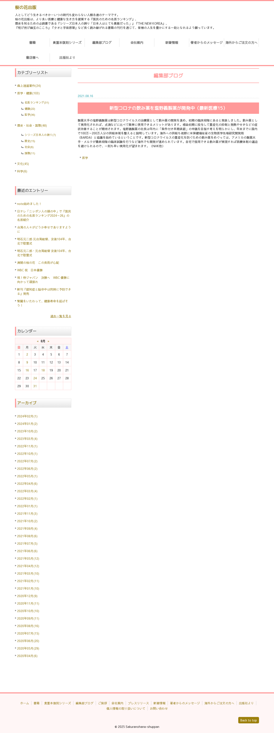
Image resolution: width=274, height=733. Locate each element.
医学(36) (30, 115)
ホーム (24, 703)
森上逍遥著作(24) (29, 85)
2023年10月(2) (27, 431)
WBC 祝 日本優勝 (30, 270)
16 (27, 370)
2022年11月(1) (27, 446)
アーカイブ (26, 403)
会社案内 (136, 42)
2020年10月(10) (28, 611)
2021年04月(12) (28, 566)
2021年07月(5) (27, 543)
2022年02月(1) (27, 498)
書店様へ (32, 57)
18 (43, 370)
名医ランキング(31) (37, 102)
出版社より (67, 57)
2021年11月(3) (27, 513)
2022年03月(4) (27, 491)
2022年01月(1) (27, 506)
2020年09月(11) (28, 618)
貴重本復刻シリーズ (67, 42)
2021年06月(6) (27, 551)
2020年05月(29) (28, 648)
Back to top (248, 720)
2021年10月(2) (27, 521)
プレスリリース (138, 703)
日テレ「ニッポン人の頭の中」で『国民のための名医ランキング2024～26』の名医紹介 (44, 215)
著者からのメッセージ (207, 42)
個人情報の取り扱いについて (125, 708)
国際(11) (30, 153)
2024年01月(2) (27, 423)
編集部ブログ (102, 42)
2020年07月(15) (28, 633)
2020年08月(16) (28, 626)
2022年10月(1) (27, 453)
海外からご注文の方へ (241, 42)
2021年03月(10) (28, 573)
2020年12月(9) (27, 596)
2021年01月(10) (28, 588)
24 (35, 378)
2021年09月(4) (27, 528)
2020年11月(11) (28, 603)
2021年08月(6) (27, 536)
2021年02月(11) (28, 581)
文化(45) (23, 164)
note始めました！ (29, 204)
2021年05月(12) (28, 558)
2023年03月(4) (27, 438)
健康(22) (30, 109)
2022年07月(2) (27, 461)
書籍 (32, 42)
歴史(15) (30, 141)
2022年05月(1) (27, 476)
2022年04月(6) (27, 483)
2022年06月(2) (27, 468)
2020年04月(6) (27, 656)
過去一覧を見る (60, 316)
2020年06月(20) (28, 641)
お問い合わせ (159, 708)
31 (35, 386)
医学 (85, 158)
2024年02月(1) (27, 416)
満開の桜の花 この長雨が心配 (38, 262)
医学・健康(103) (28, 93)
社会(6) (29, 147)
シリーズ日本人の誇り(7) (40, 135)
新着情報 (171, 42)
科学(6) (22, 171)
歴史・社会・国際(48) (32, 125)
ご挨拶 (102, 703)
